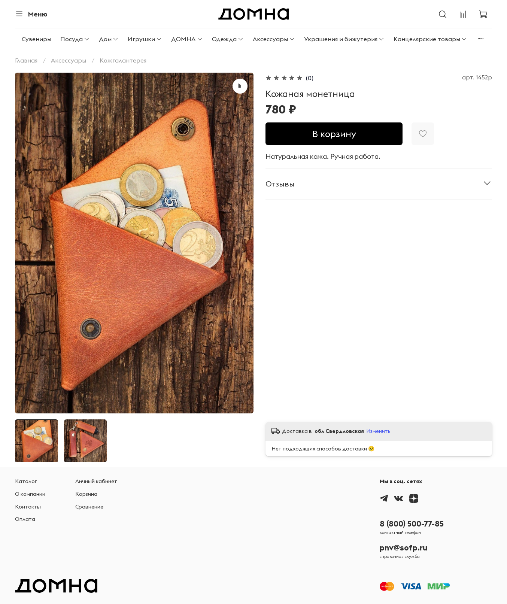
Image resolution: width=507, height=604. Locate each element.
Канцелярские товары (430, 39)
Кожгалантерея (123, 60)
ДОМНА (187, 39)
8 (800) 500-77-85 (412, 524)
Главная (26, 60)
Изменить (378, 431)
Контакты (28, 506)
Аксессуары (274, 39)
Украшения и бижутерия (344, 39)
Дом (109, 39)
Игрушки (145, 39)
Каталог (26, 481)
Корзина (86, 494)
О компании (30, 494)
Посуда (75, 39)
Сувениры (36, 39)
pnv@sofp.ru (403, 548)
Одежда (228, 39)
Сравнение (89, 506)
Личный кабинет (96, 481)
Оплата (25, 519)
